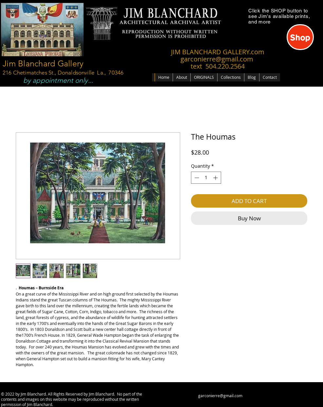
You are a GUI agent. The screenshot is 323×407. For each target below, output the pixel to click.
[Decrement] (196, 177)
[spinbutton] (206, 177)
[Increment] (216, 177)
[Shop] (300, 37)
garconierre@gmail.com (220, 395)
